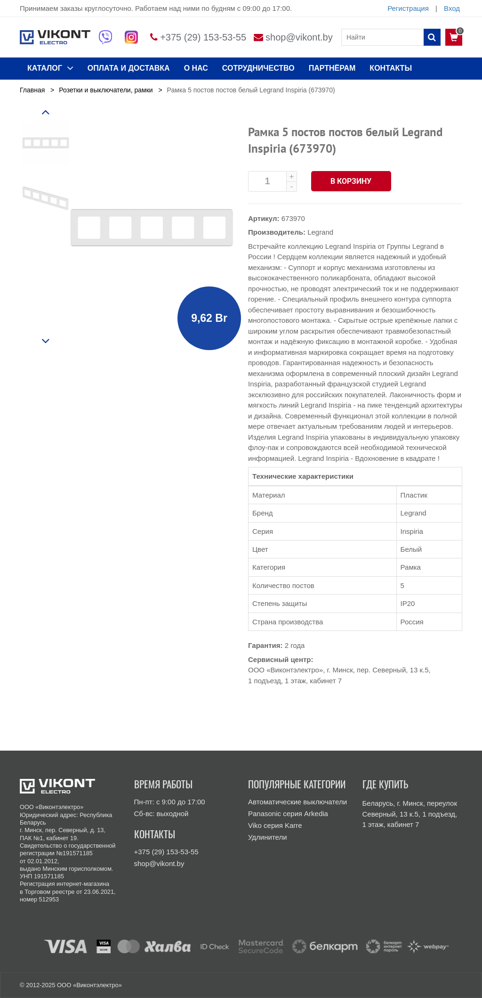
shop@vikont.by (299, 37)
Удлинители (267, 837)
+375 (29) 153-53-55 (203, 37)
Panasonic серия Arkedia (288, 814)
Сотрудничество (258, 68)
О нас (196, 68)
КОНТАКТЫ (391, 68)
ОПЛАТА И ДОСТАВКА (129, 68)
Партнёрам (332, 68)
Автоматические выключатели (297, 802)
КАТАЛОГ (50, 68)
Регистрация (408, 8)
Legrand (320, 232)
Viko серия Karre (275, 825)
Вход (452, 8)
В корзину (351, 181)
